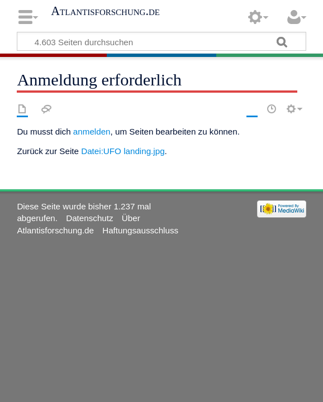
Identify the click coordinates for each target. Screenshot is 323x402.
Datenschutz (89, 218)
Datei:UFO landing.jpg (122, 151)
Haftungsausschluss (140, 230)
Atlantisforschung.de (105, 11)
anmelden (92, 131)
